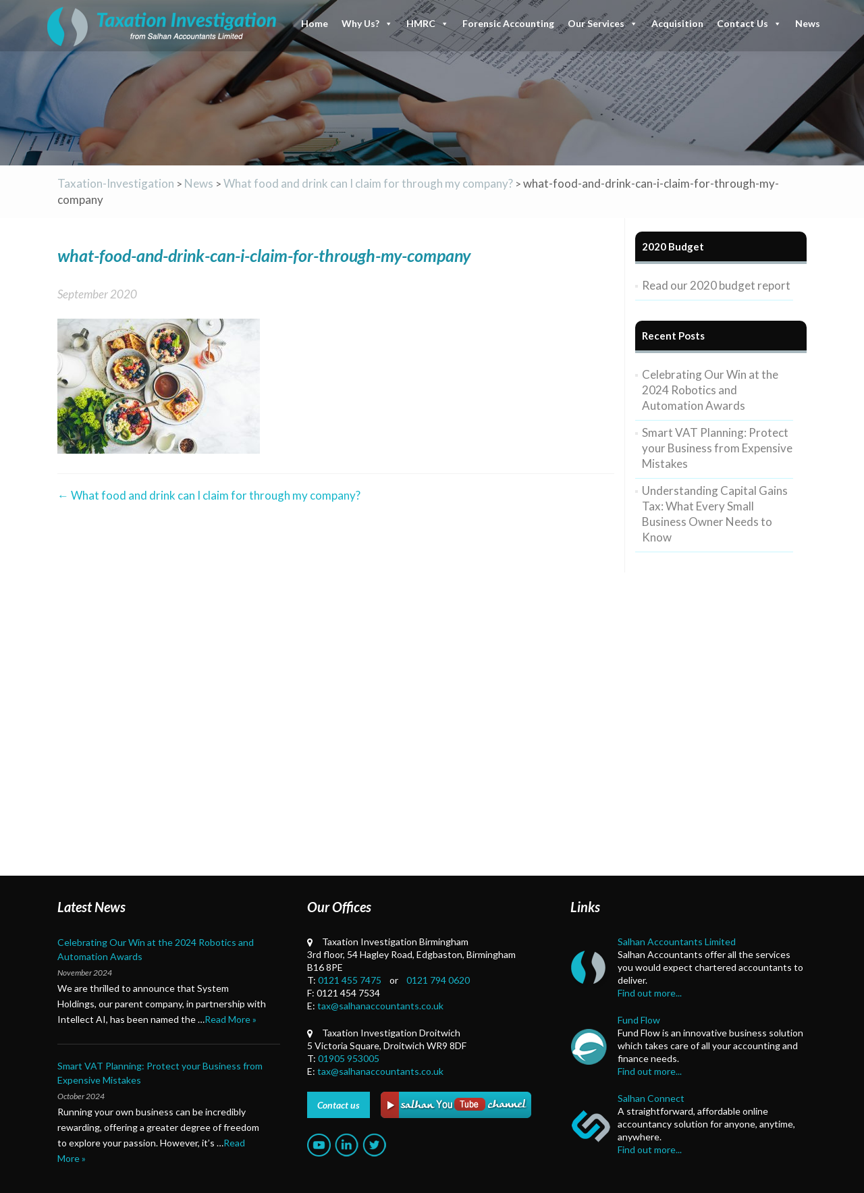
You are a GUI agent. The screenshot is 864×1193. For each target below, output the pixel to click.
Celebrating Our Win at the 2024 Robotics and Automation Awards (710, 390)
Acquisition (677, 23)
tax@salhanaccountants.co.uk (380, 1005)
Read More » (230, 1019)
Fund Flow (639, 1020)
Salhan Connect (651, 1098)
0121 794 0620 (438, 980)
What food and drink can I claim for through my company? (208, 495)
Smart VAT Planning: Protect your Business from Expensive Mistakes (717, 448)
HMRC (427, 23)
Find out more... (650, 993)
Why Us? (367, 23)
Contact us (338, 1105)
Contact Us (749, 23)
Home (314, 23)
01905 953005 (348, 1058)
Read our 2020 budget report (716, 285)
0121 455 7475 (349, 980)
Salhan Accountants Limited (677, 941)
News (807, 23)
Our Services (603, 23)
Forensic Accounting (508, 23)
